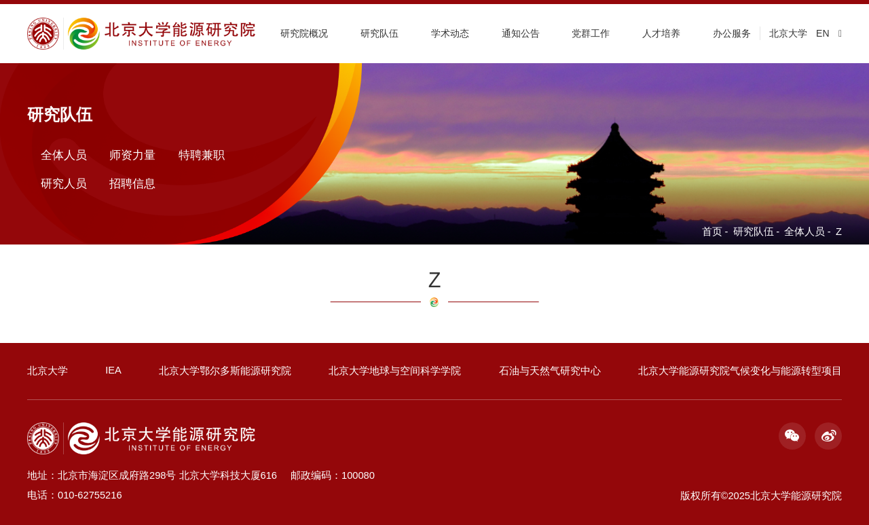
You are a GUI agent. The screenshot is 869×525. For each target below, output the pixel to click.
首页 (712, 231)
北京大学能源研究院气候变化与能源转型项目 (740, 370)
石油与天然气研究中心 (550, 370)
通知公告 (521, 33)
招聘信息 (132, 182)
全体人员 (804, 231)
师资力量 (132, 155)
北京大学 (788, 33)
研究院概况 (304, 33)
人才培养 (661, 33)
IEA (113, 370)
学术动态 (450, 33)
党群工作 (591, 33)
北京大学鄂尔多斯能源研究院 (225, 370)
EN (822, 33)
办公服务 (732, 33)
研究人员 (64, 182)
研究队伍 (379, 33)
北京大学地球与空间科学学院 (395, 370)
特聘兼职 (202, 155)
